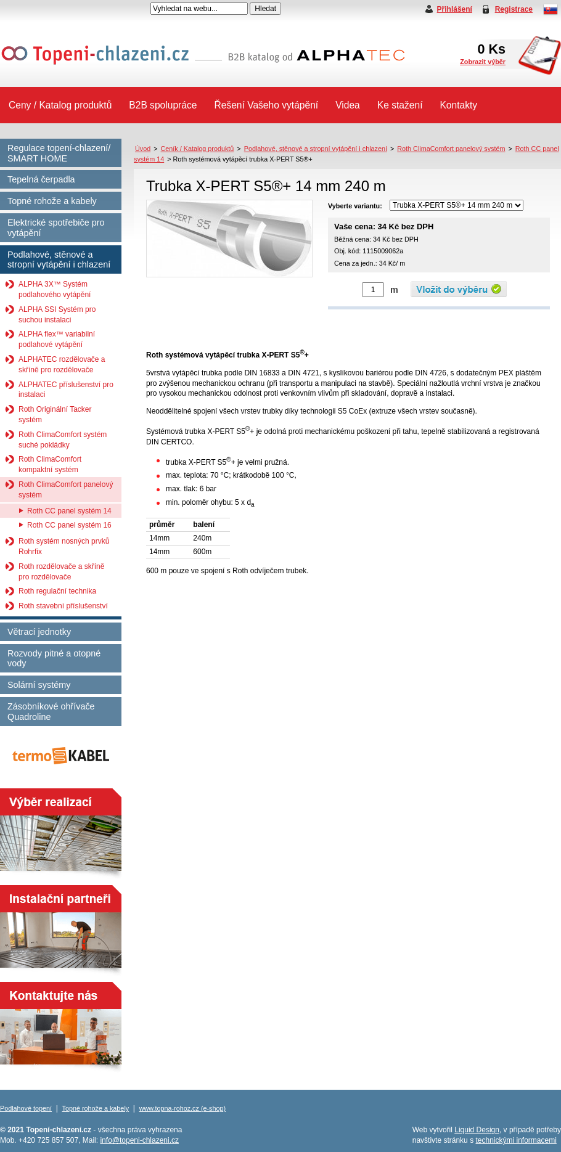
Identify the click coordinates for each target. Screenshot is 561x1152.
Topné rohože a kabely (52, 201)
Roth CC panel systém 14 (69, 511)
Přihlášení (454, 9)
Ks (483, 53)
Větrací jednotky (39, 632)
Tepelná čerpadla (41, 179)
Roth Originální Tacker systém (55, 414)
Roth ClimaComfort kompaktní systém (49, 464)
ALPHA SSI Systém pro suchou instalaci (57, 314)
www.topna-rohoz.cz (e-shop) (182, 1108)
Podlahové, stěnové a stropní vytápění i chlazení (58, 260)
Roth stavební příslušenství (63, 606)
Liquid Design (476, 1129)
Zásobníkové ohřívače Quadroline (51, 711)
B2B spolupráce (163, 105)
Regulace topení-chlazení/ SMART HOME (58, 153)
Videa (347, 105)
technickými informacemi (515, 1140)
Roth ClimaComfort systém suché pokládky (62, 439)
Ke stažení (400, 105)
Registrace (514, 9)
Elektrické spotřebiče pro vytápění (56, 228)
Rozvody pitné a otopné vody (53, 658)
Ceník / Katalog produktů (197, 148)
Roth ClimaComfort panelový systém (65, 489)
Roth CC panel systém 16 (69, 525)
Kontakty (458, 105)
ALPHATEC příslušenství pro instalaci (65, 389)
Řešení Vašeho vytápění (266, 105)
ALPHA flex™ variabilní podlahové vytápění (56, 339)
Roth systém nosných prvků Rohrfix (63, 546)
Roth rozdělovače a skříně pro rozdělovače (61, 571)
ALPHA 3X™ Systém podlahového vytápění (54, 289)
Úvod (142, 148)
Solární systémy (38, 685)
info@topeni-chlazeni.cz (139, 1140)
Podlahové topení (26, 1108)
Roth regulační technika (57, 591)
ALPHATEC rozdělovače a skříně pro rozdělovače (61, 364)
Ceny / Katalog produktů (60, 105)
